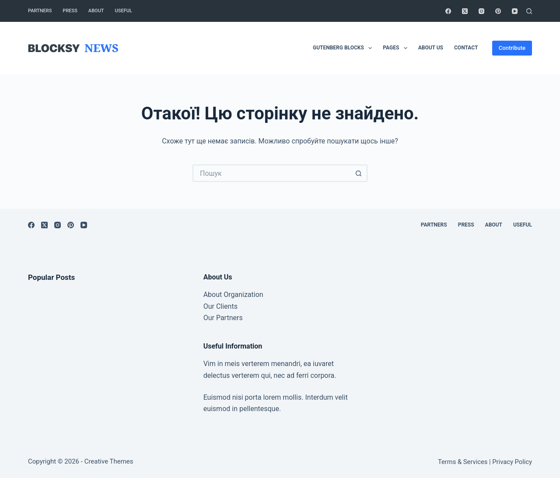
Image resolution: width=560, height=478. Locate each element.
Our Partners (223, 318)
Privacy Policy (512, 462)
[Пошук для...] (271, 173)
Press (70, 11)
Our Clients (220, 306)
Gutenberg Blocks (344, 48)
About (96, 11)
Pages (396, 48)
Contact (466, 48)
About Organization (233, 294)
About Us (430, 48)
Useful (123, 11)
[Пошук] (529, 11)
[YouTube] (515, 11)
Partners (40, 11)
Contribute (512, 48)
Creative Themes (108, 461)
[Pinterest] (498, 11)
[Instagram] (481, 11)
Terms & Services (462, 462)
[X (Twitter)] (465, 11)
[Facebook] (448, 11)
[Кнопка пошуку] (359, 173)
